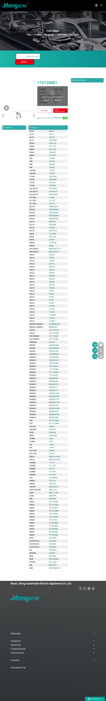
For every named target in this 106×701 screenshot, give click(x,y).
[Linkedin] (89, 588)
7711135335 (53, 369)
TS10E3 (52, 312)
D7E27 (51, 297)
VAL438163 (53, 194)
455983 (52, 282)
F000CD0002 (53, 210)
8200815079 (53, 411)
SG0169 (52, 342)
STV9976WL (53, 535)
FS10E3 (52, 309)
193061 (52, 258)
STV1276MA (53, 511)
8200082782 (53, 381)
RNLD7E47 (53, 565)
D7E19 (51, 291)
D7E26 (51, 294)
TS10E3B (52, 315)
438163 (52, 273)
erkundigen (44, 110)
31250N (52, 158)
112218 (52, 170)
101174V (52, 466)
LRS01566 (53, 176)
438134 (52, 270)
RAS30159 (53, 231)
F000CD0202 (53, 213)
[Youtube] (93, 588)
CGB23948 (53, 435)
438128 (52, 267)
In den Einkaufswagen (59, 110)
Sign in (46, 100)
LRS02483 (53, 179)
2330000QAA (54, 345)
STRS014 (52, 432)
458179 (52, 285)
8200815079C (54, 414)
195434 (52, 261)
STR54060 (53, 188)
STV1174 (52, 146)
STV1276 (52, 149)
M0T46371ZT (54, 252)
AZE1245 (52, 237)
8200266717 (53, 387)
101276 (52, 469)
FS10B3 (52, 306)
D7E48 (51, 303)
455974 (52, 279)
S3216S (52, 137)
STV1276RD (53, 514)
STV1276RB (53, 336)
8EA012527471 (54, 460)
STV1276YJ (53, 520)
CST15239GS (54, 333)
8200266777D (54, 402)
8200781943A (54, 408)
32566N (52, 164)
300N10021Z (54, 487)
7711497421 (53, 375)
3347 (51, 441)
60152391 (52, 484)
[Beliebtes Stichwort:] (24, 62)
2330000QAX (54, 348)
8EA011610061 (54, 457)
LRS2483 (52, 185)
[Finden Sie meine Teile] (28, 56)
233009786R (53, 363)
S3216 (51, 134)
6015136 (52, 481)
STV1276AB (53, 502)
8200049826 (53, 378)
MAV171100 (53, 493)
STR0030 (52, 544)
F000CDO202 (54, 219)
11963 (51, 448)
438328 (52, 276)
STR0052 (52, 547)
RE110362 (53, 562)
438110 (52, 264)
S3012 (51, 131)
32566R (52, 167)
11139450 (52, 234)
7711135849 (53, 372)
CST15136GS (54, 330)
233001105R (53, 351)
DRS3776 (52, 222)
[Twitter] (84, 588)
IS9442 (51, 240)
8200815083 (53, 417)
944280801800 (54, 324)
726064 (52, 288)
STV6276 (52, 152)
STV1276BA (53, 505)
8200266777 (53, 390)
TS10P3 (52, 321)
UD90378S (53, 140)
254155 (52, 454)
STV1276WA (53, 339)
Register (57, 100)
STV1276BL (53, 508)
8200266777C (54, 399)
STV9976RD (53, 532)
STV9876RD (53, 529)
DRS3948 (52, 225)
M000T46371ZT (55, 249)
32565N (52, 161)
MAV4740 (52, 496)
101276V (52, 475)
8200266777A (54, 393)
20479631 (52, 556)
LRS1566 (52, 182)
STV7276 (52, 155)
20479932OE (54, 559)
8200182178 (53, 384)
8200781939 (53, 405)
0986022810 (53, 207)
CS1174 (52, 200)
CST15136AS (54, 420)
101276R (52, 472)
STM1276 (52, 143)
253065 (52, 451)
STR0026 (52, 541)
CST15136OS (54, 423)
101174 (52, 463)
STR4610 (52, 429)
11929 (51, 445)
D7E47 (51, 300)
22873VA (52, 499)
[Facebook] (80, 588)
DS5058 (52, 228)
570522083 (53, 478)
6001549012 (53, 366)
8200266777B (54, 396)
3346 (51, 438)
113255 (52, 197)
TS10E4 (52, 318)
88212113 (52, 490)
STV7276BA (53, 526)
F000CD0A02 (54, 216)
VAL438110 (53, 191)
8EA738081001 (54, 568)
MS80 (51, 246)
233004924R (53, 354)
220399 (52, 553)
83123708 (52, 538)
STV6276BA (53, 523)
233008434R (53, 357)
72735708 (52, 243)
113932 (52, 173)
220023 (52, 426)
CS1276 (52, 204)
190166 (52, 255)
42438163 (52, 550)
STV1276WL (53, 517)
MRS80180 (53, 327)
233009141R (53, 360)
